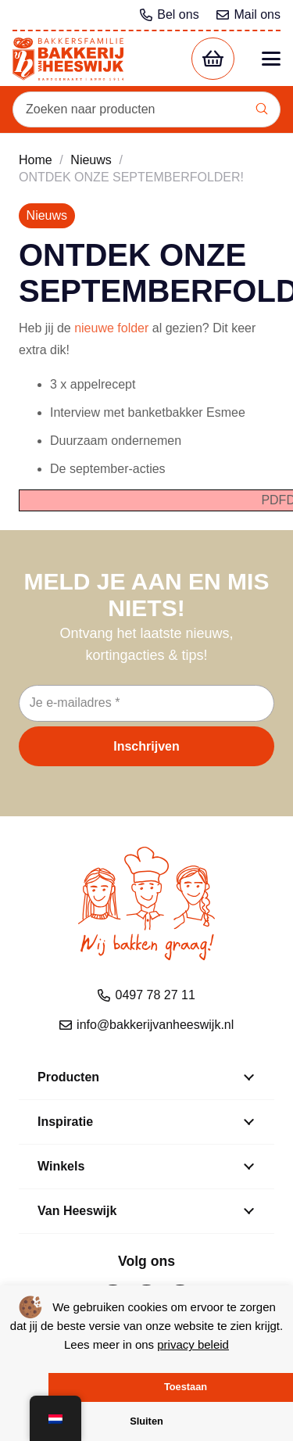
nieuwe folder (111, 328)
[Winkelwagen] (213, 59)
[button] (271, 58)
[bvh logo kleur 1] (68, 59)
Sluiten (146, 1421)
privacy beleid (193, 1344)
